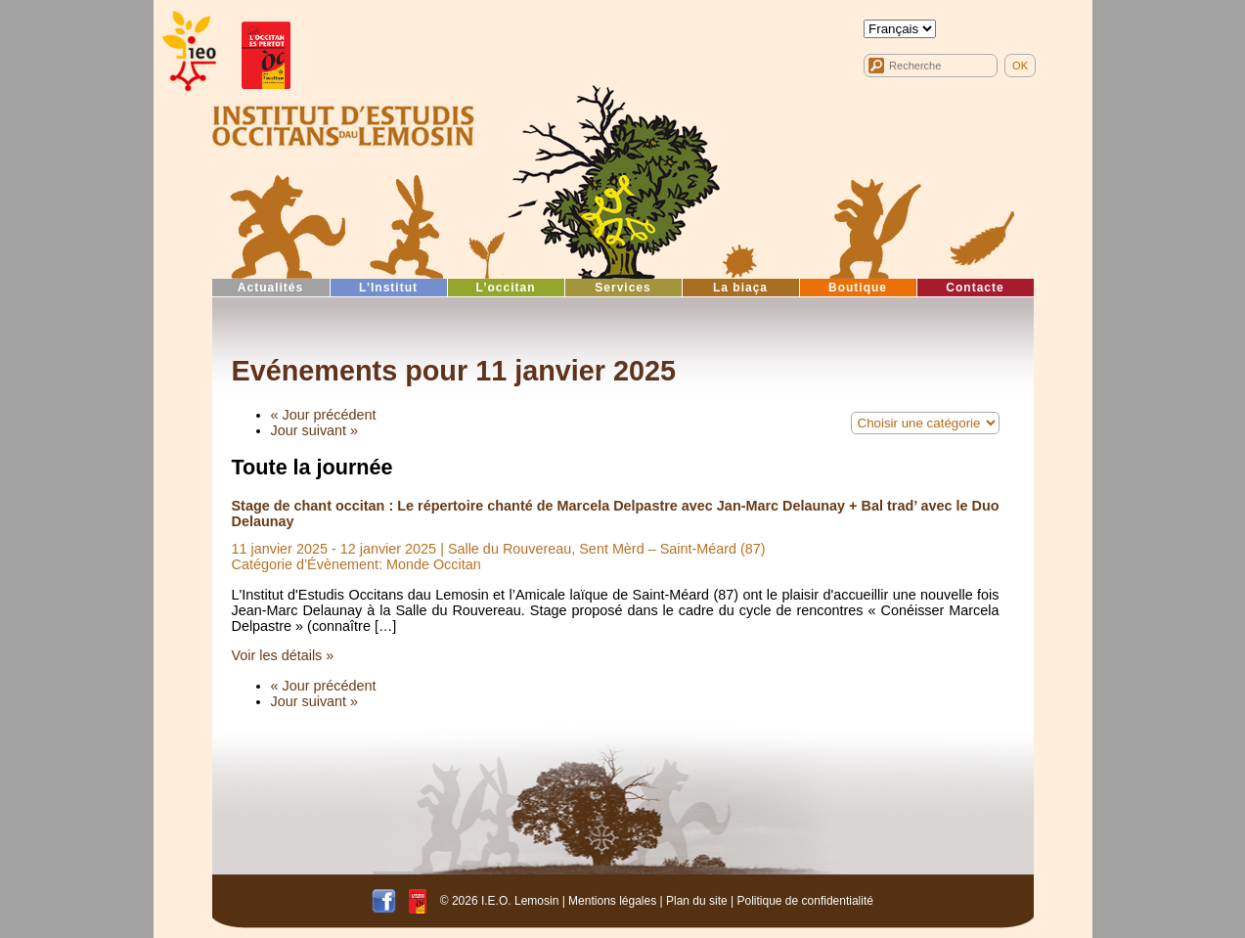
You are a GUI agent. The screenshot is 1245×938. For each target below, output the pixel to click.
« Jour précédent (324, 415)
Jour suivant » (315, 430)
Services (622, 287)
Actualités (270, 287)
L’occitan (505, 287)
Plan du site (697, 901)
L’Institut (388, 287)
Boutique (857, 287)
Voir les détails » (283, 655)
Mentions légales (612, 901)
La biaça (740, 287)
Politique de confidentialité (804, 901)
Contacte (974, 287)
